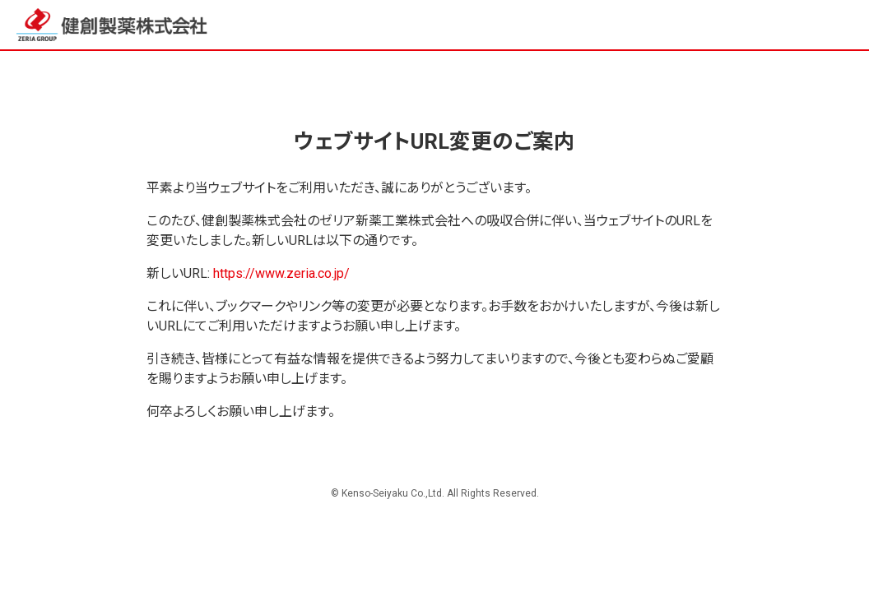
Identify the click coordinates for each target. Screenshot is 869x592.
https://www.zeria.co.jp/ (281, 273)
